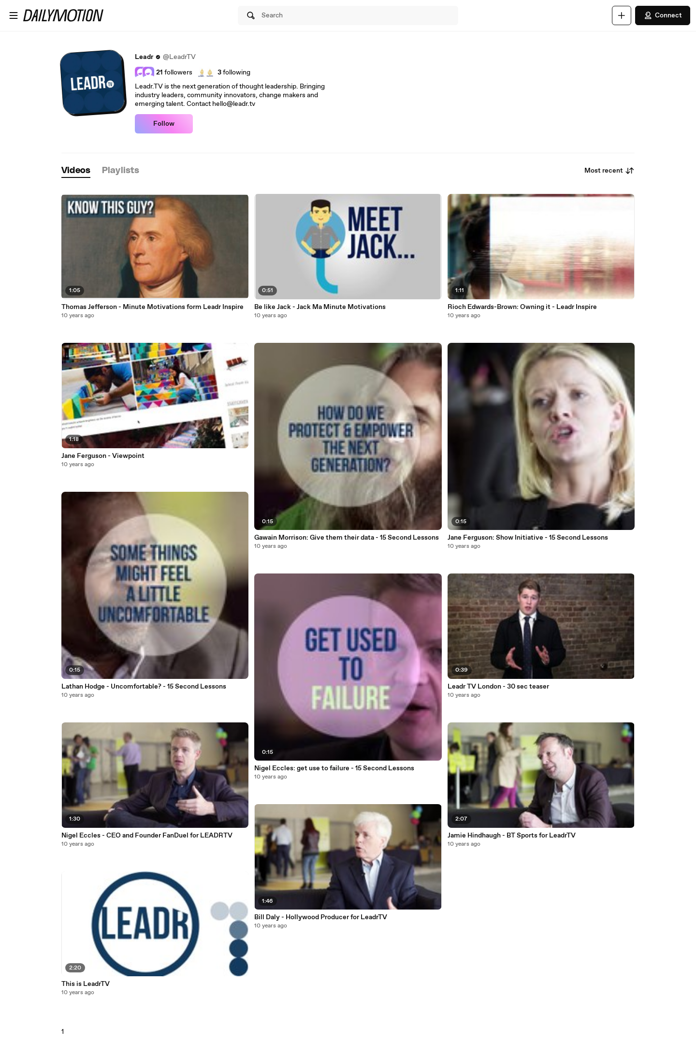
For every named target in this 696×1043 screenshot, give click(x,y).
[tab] (75, 171)
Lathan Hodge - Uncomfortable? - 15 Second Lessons (143, 686)
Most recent (609, 171)
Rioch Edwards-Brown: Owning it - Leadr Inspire (522, 307)
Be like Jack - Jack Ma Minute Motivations (320, 307)
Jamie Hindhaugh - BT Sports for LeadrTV (512, 835)
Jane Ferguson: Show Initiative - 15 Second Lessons (528, 538)
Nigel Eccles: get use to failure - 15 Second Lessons (334, 768)
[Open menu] (13, 15)
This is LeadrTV (85, 984)
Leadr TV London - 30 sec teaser (498, 686)
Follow (163, 123)
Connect (662, 15)
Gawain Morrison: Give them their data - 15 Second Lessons (346, 538)
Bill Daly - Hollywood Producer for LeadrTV (320, 917)
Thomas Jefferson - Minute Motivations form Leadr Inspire (152, 307)
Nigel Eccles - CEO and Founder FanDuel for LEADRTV (146, 835)
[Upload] (621, 15)
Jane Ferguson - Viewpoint (103, 456)
